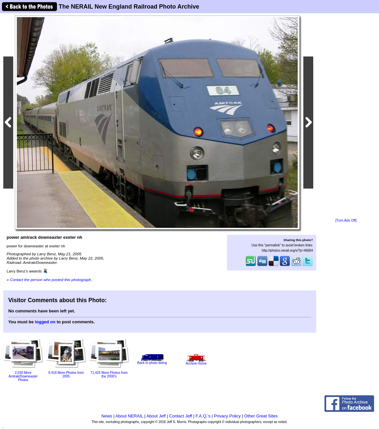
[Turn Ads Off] (346, 220)
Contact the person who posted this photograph (50, 279)
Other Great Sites (261, 415)
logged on (45, 321)
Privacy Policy (227, 415)
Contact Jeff (180, 415)
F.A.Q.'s (203, 415)
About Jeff (156, 415)
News (106, 415)
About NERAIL (129, 415)
